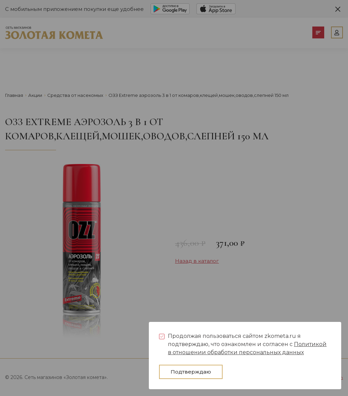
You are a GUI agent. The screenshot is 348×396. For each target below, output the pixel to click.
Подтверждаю (191, 371)
